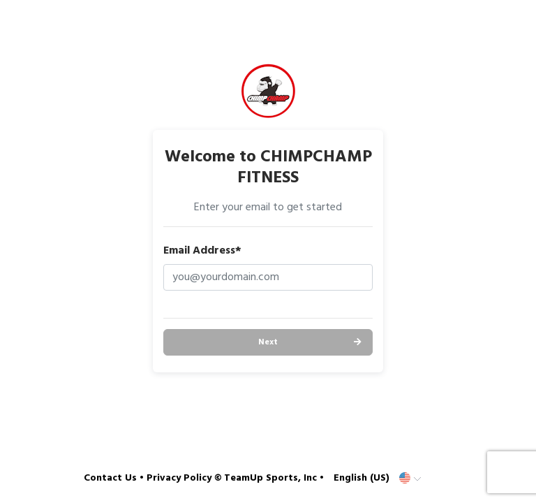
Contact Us (110, 478)
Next (268, 342)
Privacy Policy (179, 478)
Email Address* (202, 251)
